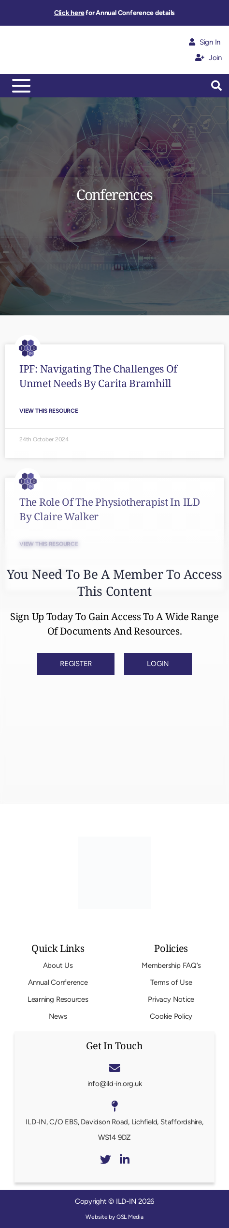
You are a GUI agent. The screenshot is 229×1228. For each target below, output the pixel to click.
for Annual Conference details (114, 13)
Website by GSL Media (114, 1216)
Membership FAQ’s (171, 965)
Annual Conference (58, 982)
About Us (58, 965)
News (58, 1016)
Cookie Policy (171, 1016)
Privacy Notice (171, 999)
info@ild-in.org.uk (114, 1083)
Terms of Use (171, 982)
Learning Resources (58, 999)
